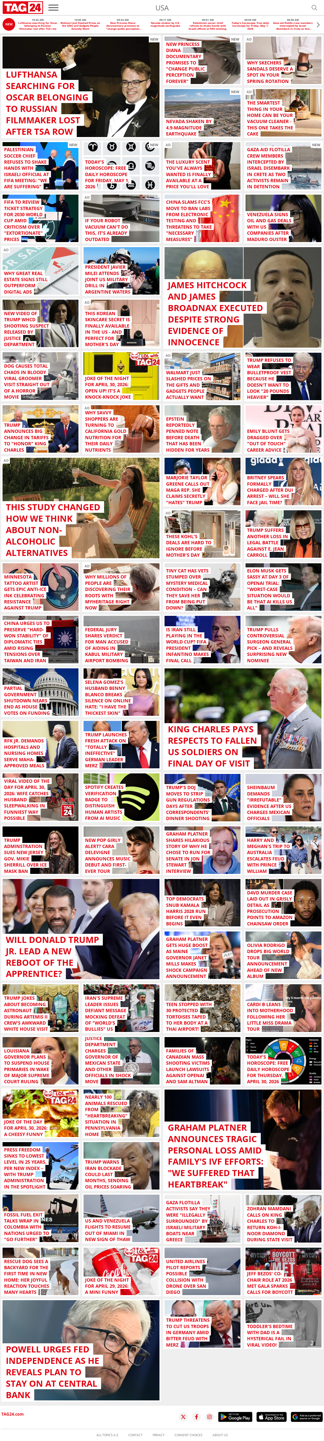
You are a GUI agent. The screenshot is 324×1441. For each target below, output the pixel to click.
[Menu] (53, 7)
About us (220, 1435)
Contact (135, 1435)
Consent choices (188, 1435)
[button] (318, 25)
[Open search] (314, 7)
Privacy (159, 1435)
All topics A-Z (107, 1435)
